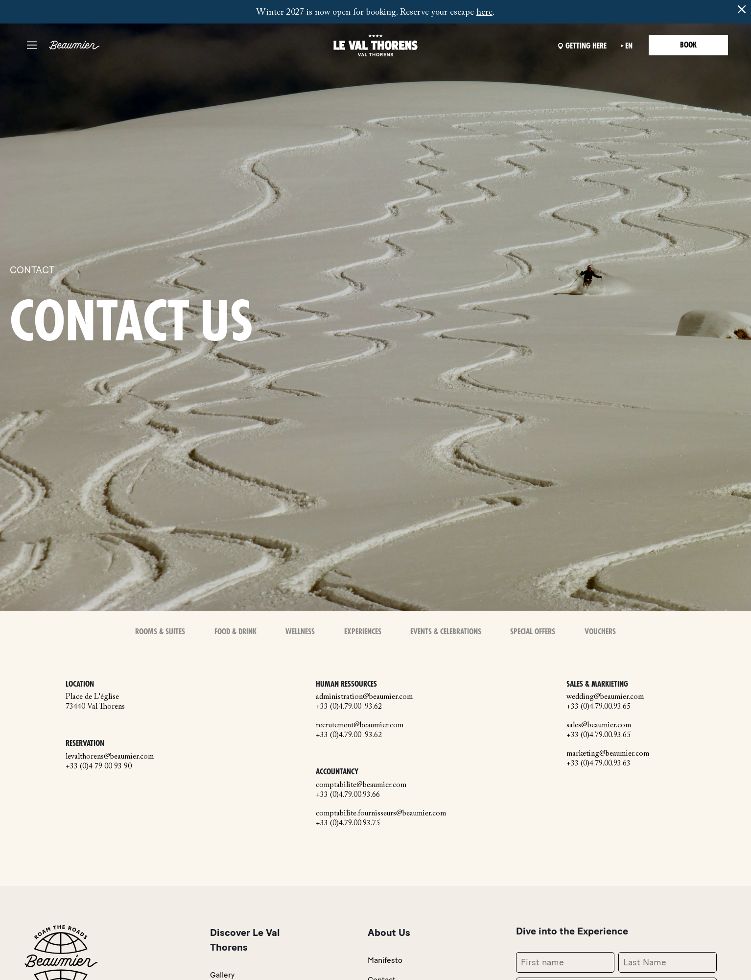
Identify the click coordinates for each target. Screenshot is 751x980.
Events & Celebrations (445, 632)
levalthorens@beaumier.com (110, 757)
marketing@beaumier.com (607, 754)
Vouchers (600, 632)
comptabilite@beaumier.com (361, 785)
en (629, 46)
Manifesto (385, 960)
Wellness (300, 632)
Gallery (222, 975)
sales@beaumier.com (598, 725)
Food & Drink (235, 632)
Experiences (362, 632)
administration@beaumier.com (364, 697)
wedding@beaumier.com (605, 697)
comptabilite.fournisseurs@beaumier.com (381, 813)
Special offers (532, 632)
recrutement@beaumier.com (359, 725)
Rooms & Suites (160, 632)
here (484, 12)
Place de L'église (92, 697)
